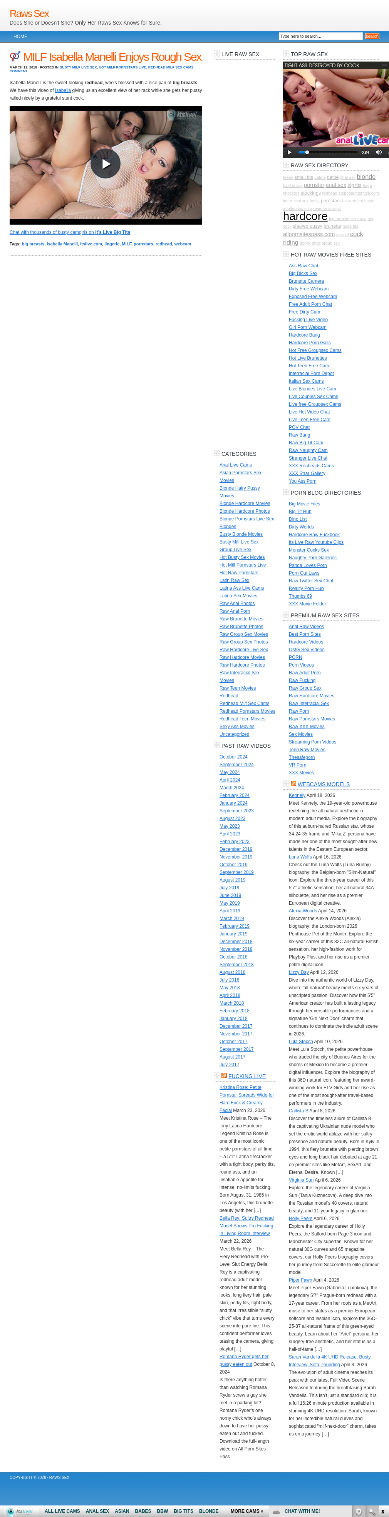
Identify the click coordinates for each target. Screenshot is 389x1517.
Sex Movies (301, 734)
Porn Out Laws (304, 573)
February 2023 (235, 841)
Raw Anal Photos (237, 603)
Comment (19, 71)
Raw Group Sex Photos (244, 642)
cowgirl (342, 234)
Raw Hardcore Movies (242, 657)
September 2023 (237, 811)
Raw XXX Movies (307, 726)
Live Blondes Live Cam (312, 389)
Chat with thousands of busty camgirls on (70, 232)
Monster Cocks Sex (309, 550)
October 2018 (234, 957)
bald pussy (293, 185)
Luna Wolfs (300, 857)
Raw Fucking (302, 680)
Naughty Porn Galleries (313, 557)
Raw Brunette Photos (241, 626)
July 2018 (229, 980)
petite (333, 177)
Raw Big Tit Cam (306, 442)
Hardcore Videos (306, 642)
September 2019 (237, 872)
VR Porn (297, 765)
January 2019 (234, 934)
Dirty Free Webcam (309, 289)
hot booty (365, 200)
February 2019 (235, 926)
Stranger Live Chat (308, 458)
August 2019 (232, 880)
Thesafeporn (302, 757)
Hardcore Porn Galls (310, 342)
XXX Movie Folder (307, 604)
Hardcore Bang (304, 335)
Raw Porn (299, 711)
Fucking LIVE (247, 1076)
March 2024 (232, 787)
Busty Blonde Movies (241, 534)
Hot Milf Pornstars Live (122, 67)
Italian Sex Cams (306, 381)
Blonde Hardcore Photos (245, 511)
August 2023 (232, 818)
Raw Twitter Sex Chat (311, 580)
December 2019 (236, 849)
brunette (332, 226)
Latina (319, 177)
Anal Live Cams (236, 465)
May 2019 (230, 903)
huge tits (350, 226)
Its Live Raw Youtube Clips (316, 542)
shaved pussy (307, 226)
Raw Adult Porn (305, 672)
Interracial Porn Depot (311, 373)
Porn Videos (301, 665)
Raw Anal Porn (235, 611)
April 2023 (230, 834)
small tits (303, 177)
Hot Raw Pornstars (239, 572)
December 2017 (236, 1026)
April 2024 (230, 780)
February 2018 (235, 1011)
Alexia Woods (303, 911)
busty (314, 200)
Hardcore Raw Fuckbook (314, 534)
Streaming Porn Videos (312, 742)
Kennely (297, 795)
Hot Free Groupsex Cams (315, 350)
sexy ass (358, 218)
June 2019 (230, 895)
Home (20, 36)
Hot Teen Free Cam (309, 365)
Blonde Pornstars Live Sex (247, 519)
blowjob (349, 200)
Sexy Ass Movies (237, 726)
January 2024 (234, 803)
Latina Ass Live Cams (242, 588)
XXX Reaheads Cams (311, 465)
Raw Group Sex (305, 688)
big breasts (33, 244)
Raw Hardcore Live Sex (244, 649)
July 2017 (229, 1064)
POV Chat (299, 427)
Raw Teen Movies (238, 688)
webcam (182, 244)
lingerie (111, 244)
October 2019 (234, 864)
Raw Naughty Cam (308, 450)
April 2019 (230, 911)
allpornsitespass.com (309, 234)
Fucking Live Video (308, 319)
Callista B (299, 1111)
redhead (164, 244)
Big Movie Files (304, 504)
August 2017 (232, 1057)
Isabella (63, 90)
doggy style (310, 243)
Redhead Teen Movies (242, 719)
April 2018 (230, 995)
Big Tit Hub (300, 511)
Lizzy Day (299, 972)
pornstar (314, 185)
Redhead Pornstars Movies (247, 711)
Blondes (228, 526)
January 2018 (234, 1018)
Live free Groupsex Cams (315, 404)
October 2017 (234, 1041)
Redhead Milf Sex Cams (171, 67)
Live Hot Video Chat (309, 412)
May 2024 (230, 772)
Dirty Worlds (301, 527)
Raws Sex (29, 13)
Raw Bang (299, 435)
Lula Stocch (301, 1041)
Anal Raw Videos (306, 626)
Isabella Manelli (62, 244)
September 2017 (237, 1049)
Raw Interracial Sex (309, 703)
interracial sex (296, 200)
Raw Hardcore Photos (242, 665)
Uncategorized (234, 734)
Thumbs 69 (300, 596)
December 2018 (236, 941)
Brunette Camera (306, 281)
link (382, 1397)
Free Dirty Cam (304, 312)
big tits (354, 185)
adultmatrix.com (297, 208)
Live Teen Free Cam (309, 419)
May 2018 (230, 987)
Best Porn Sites (305, 634)
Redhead (229, 695)
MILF (126, 244)
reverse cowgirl (327, 208)
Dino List (298, 519)
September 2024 (237, 764)
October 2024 (234, 757)
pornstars (143, 244)
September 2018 (237, 964)
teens (288, 177)
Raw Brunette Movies (241, 619)
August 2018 (232, 972)
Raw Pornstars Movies (312, 719)
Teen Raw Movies (307, 749)
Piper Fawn (300, 1280)
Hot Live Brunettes (308, 358)
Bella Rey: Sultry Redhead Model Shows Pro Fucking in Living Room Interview (247, 1225)
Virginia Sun (301, 1180)
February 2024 (235, 795)
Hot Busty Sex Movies (242, 557)
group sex (331, 243)
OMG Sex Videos (306, 649)
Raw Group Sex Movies (244, 634)
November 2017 (236, 1034)
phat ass (347, 177)
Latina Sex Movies (238, 595)
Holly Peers (300, 1218)
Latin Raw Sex (234, 580)
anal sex (335, 185)
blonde (366, 176)
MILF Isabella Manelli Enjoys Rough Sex (112, 56)
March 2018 (232, 1003)
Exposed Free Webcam (313, 296)
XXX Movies (301, 772)
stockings (311, 193)
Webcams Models (324, 784)
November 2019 (236, 857)
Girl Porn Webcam (308, 327)
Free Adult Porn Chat (310, 304)
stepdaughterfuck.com (359, 193)
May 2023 (230, 826)
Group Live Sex (236, 549)
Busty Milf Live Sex (78, 67)
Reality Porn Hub (306, 588)
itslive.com (91, 244)
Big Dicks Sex (303, 273)
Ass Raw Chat (303, 265)
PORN (295, 657)
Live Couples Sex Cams (313, 396)
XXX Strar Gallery (307, 473)
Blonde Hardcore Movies (245, 503)
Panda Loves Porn (308, 565)
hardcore (305, 216)
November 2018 (236, 949)
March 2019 (232, 918)
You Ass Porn (303, 481)
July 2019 (229, 887)
